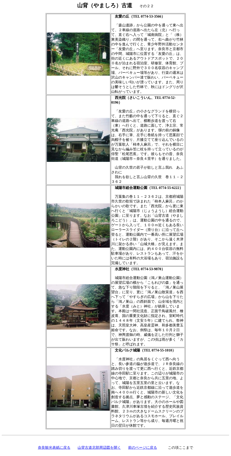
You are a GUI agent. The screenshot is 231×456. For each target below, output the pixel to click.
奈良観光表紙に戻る (54, 447)
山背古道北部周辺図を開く (99, 447)
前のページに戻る (142, 447)
